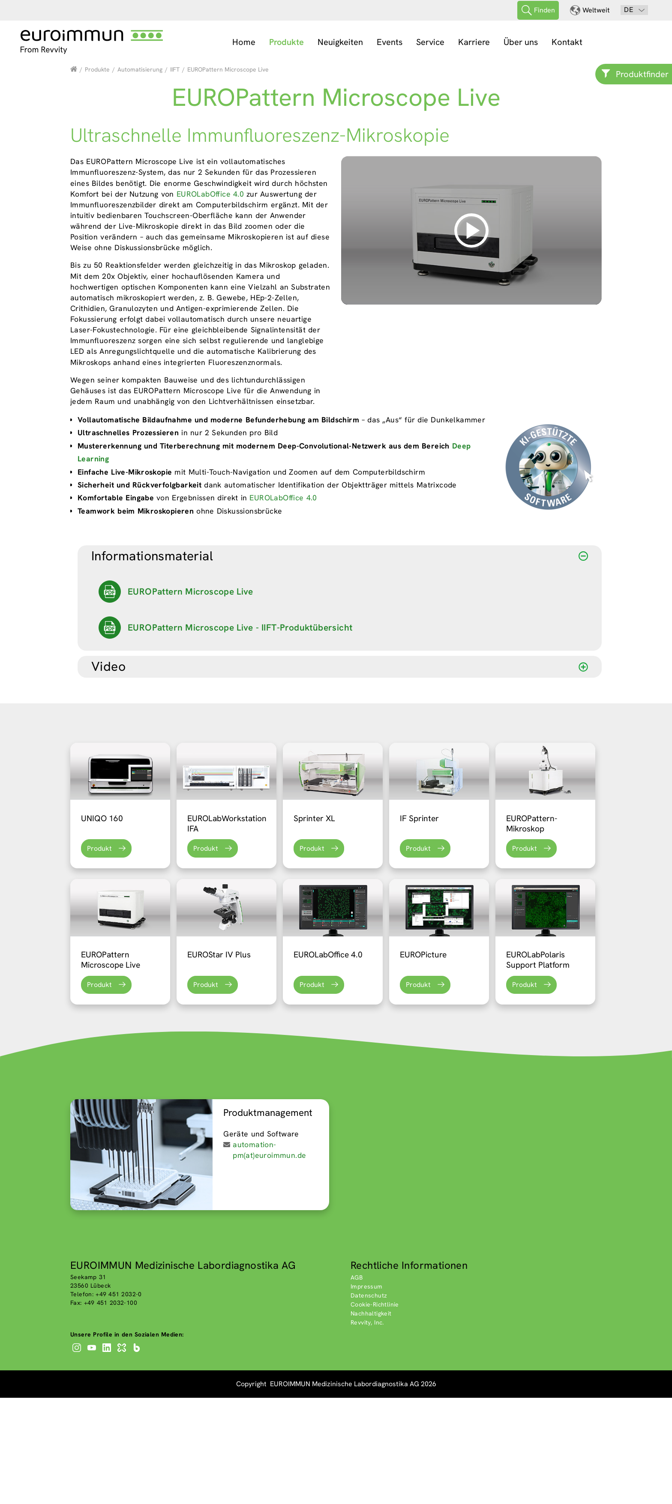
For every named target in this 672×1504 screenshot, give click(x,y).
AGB (357, 1383)
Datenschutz (369, 1401)
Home (243, 42)
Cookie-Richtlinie (375, 1410)
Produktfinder (642, 74)
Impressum (367, 1392)
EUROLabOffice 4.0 (210, 300)
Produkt (99, 954)
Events (389, 42)
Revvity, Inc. (367, 1428)
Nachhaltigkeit (371, 1419)
